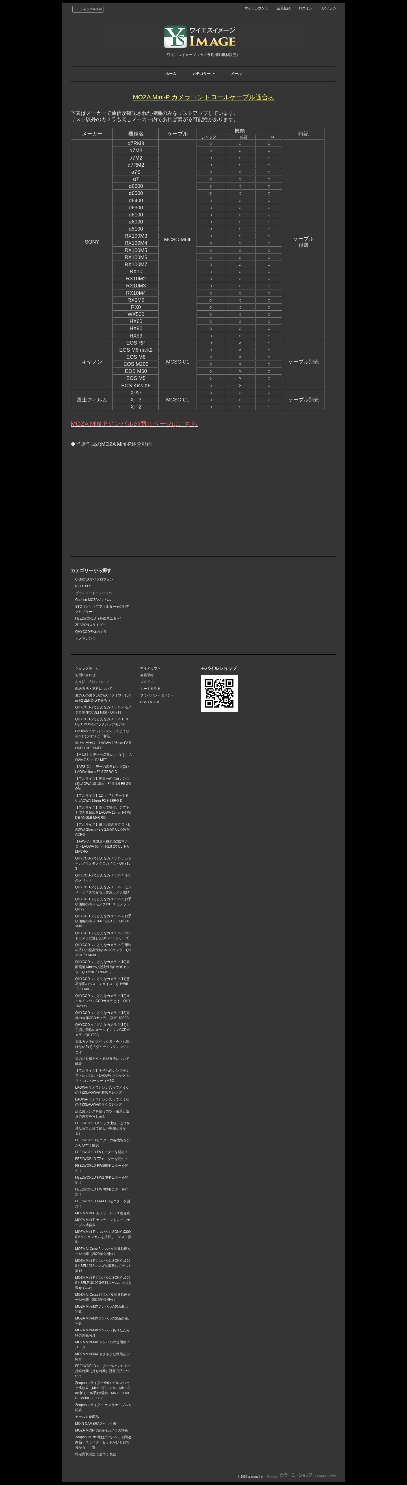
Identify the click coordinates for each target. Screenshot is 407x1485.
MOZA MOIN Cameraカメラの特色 (101, 1430)
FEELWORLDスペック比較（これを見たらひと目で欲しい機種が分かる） (102, 1128)
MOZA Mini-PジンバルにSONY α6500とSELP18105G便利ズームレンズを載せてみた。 (103, 1283)
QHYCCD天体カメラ (91, 632)
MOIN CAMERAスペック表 (95, 1424)
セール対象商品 (87, 1417)
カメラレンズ (85, 639)
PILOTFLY (83, 586)
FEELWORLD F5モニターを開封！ (101, 1152)
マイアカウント (256, 8)
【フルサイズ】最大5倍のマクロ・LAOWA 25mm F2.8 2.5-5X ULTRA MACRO (102, 829)
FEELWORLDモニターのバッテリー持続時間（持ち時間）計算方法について (102, 1371)
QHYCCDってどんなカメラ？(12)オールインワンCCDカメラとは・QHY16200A (103, 1001)
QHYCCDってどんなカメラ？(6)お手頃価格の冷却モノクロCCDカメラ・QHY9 (103, 904)
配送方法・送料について (93, 689)
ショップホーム (87, 668)
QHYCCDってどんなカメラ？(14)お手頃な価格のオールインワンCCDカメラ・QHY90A (102, 1030)
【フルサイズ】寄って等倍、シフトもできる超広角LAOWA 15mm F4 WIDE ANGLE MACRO (103, 812)
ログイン (305, 8)
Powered (301, 1476)
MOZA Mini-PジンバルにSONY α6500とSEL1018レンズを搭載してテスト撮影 (103, 1266)
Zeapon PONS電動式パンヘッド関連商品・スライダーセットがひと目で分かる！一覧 (103, 1442)
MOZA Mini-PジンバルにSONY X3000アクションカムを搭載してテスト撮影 (103, 1237)
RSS (143, 702)
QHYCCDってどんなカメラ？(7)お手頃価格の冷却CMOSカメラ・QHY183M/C (103, 921)
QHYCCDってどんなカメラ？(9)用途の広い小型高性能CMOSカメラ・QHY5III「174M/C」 (103, 950)
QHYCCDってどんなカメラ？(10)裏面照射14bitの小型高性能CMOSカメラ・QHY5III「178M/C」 (102, 967)
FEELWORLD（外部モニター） (99, 618)
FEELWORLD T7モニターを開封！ (101, 1159)
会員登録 (283, 8)
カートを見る (150, 689)
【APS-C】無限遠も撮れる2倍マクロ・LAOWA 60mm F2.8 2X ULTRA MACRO (102, 846)
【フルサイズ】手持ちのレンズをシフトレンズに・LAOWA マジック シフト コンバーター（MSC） (102, 1076)
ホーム (170, 74)
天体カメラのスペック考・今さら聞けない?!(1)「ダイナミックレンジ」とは (102, 1047)
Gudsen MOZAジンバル (93, 600)
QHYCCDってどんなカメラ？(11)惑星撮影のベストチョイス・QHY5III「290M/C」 (102, 984)
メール (236, 74)
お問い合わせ (85, 675)
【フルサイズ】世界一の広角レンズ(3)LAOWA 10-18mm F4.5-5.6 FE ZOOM (103, 784)
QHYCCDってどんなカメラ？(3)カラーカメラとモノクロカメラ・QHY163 (103, 863)
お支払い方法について (92, 682)
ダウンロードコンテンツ (93, 593)
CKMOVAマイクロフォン (94, 579)
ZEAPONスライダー (90, 625)
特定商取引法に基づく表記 (95, 1454)
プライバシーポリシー (157, 695)
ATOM (154, 702)
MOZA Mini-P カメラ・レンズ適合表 (102, 1213)
